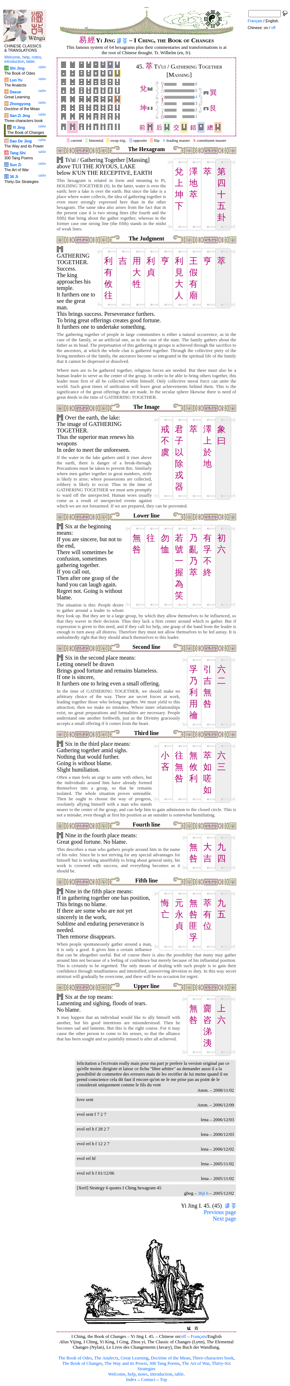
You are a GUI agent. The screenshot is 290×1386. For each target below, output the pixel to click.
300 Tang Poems (164, 1363)
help (132, 1374)
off (183, 1336)
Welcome (116, 1374)
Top (163, 1379)
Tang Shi (17, 153)
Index (131, 1379)
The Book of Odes (75, 1358)
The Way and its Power (125, 1363)
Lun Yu (16, 80)
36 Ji (14, 176)
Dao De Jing (21, 141)
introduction (161, 1374)
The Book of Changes (82, 1363)
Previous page (220, 1212)
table (179, 1374)
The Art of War (196, 1363)
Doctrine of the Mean (170, 1358)
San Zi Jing (20, 115)
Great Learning (135, 1358)
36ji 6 (203, 1193)
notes (143, 1374)
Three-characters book (213, 1358)
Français (198, 1336)
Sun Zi (16, 165)
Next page (224, 1219)
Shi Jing (17, 68)
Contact (148, 1379)
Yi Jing (19, 127)
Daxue (15, 92)
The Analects (106, 1358)
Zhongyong (20, 104)
